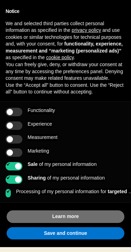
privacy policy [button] (86, 30)
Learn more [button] (65, 216)
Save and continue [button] (65, 233)
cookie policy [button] (60, 57)
